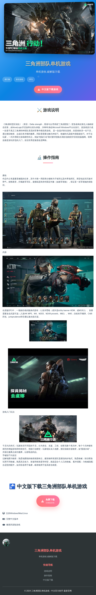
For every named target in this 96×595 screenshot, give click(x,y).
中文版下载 (48, 580)
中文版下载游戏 (48, 89)
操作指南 (48, 575)
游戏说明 (48, 571)
